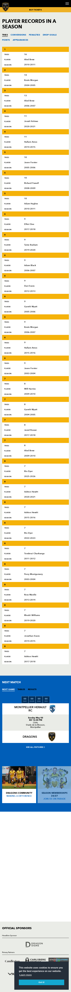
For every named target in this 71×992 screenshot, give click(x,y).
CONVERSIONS (18, 35)
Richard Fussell (31, 183)
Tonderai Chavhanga (34, 553)
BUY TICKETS (35, 10)
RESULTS (32, 689)
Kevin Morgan (31, 80)
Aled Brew (29, 59)
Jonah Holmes (31, 121)
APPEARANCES (20, 40)
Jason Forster (30, 162)
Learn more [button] (25, 975)
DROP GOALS (50, 35)
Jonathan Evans (32, 636)
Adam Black (30, 265)
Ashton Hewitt (31, 492)
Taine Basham (31, 245)
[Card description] (19, 784)
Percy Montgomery (33, 574)
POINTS (6, 40)
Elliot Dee (29, 224)
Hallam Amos (30, 142)
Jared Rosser (30, 430)
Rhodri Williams (32, 615)
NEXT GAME (8, 689)
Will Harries (30, 389)
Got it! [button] (41, 982)
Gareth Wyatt (30, 306)
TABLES (21, 689)
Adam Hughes (31, 203)
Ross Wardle (30, 595)
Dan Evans (29, 286)
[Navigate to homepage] (5, 6)
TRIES (5, 35)
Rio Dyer (28, 471)
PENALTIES (34, 35)
